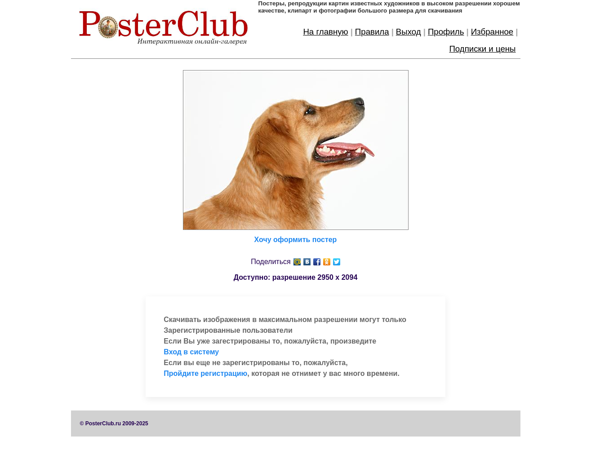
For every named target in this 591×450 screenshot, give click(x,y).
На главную (325, 31)
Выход (408, 31)
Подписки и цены (482, 48)
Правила (372, 31)
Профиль (446, 31)
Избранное (492, 31)
